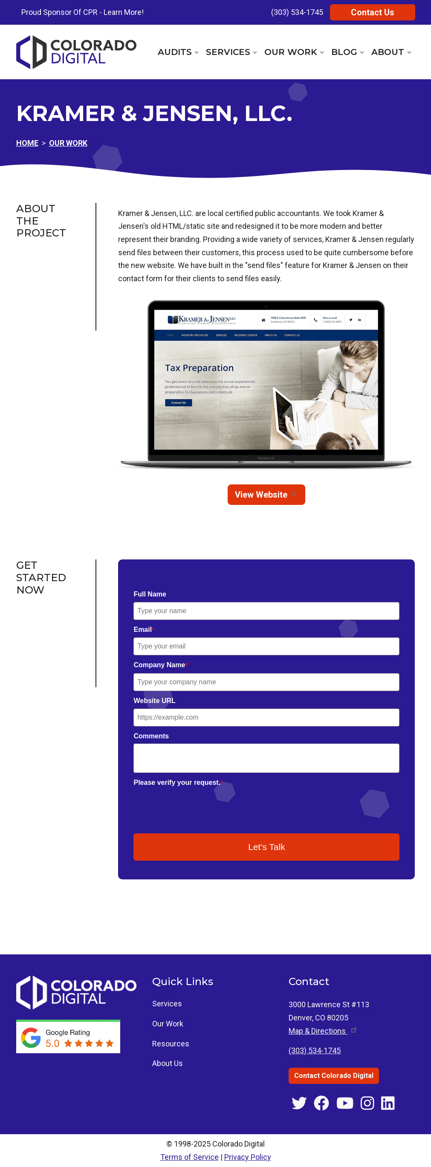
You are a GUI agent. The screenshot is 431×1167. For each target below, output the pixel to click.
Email (143, 629)
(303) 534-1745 (297, 12)
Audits (175, 52)
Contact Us (372, 12)
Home (27, 142)
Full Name (149, 594)
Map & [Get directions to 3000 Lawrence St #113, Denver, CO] (323, 1030)
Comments (151, 736)
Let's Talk (266, 847)
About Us (167, 1063)
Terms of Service (189, 1157)
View (266, 495)
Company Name (160, 665)
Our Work (290, 52)
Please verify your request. (178, 782)
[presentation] (198, 807)
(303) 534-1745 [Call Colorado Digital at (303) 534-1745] (315, 1050)
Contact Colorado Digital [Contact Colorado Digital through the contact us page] (333, 1076)
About (387, 52)
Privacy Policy (247, 1157)
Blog (344, 52)
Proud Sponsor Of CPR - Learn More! (82, 12)
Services (228, 52)
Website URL (154, 700)
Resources (170, 1043)
